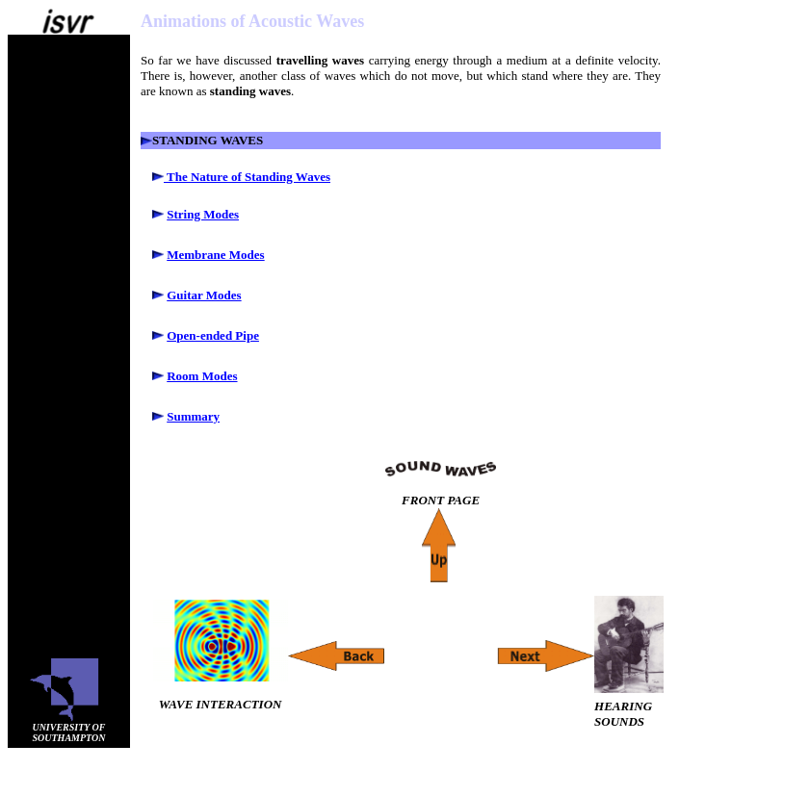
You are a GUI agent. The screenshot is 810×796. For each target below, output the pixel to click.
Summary (193, 416)
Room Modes (202, 376)
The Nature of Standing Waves (247, 176)
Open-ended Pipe (213, 335)
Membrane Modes (215, 254)
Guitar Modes (204, 295)
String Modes (203, 214)
